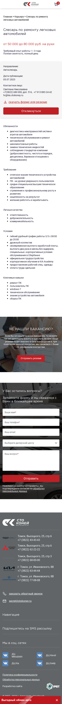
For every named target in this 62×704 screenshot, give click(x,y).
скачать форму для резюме (28, 102)
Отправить (31, 478)
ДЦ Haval (51, 655)
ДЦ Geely (51, 663)
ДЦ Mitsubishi (17, 655)
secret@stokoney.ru (20, 601)
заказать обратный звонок (26, 593)
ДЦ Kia (15, 663)
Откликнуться (31, 111)
